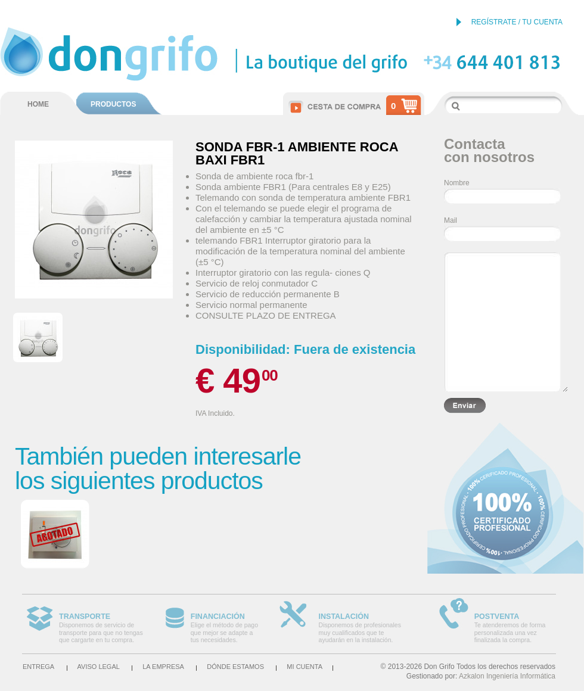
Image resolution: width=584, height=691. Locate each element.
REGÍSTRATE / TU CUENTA (517, 22)
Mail (450, 220)
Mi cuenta (304, 666)
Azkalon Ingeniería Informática (507, 676)
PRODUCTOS (113, 104)
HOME (38, 104)
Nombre (457, 183)
